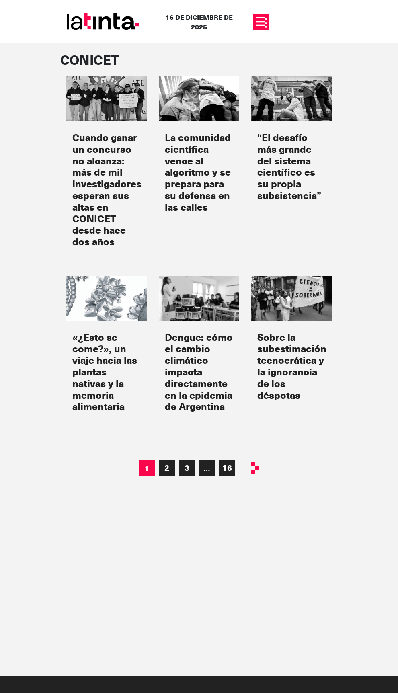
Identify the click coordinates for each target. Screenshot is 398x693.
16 (227, 468)
